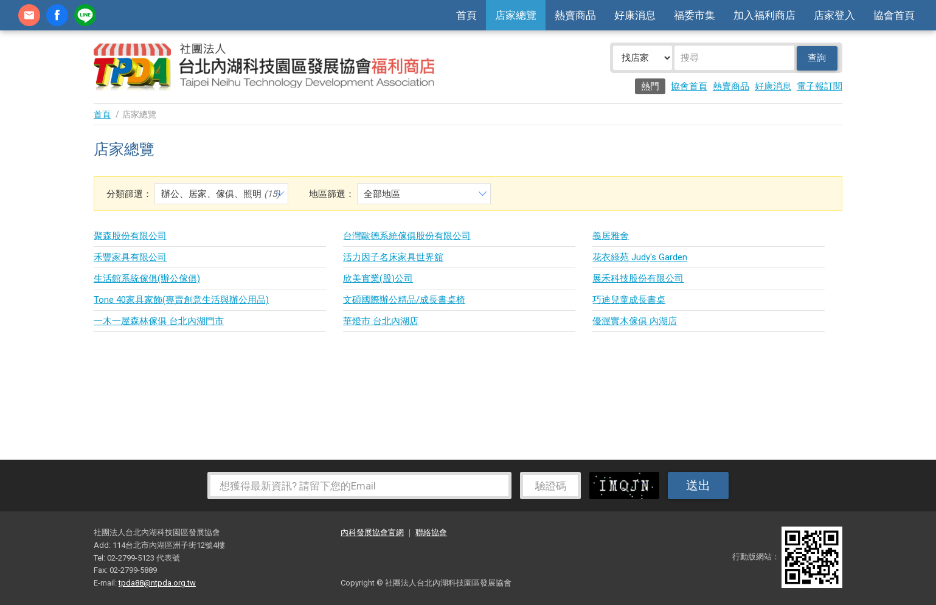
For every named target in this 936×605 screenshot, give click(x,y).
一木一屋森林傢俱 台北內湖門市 (159, 321)
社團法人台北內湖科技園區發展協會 (264, 67)
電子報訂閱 (819, 86)
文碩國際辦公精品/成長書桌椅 (404, 299)
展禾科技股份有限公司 (638, 278)
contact (29, 15)
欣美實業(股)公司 (378, 278)
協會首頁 (894, 15)
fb (57, 15)
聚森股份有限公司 (130, 235)
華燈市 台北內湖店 (380, 321)
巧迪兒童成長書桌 (628, 299)
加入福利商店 (764, 15)
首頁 (466, 15)
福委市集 (694, 15)
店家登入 (834, 15)
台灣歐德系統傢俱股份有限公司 (407, 235)
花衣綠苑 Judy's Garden (639, 257)
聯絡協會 (431, 532)
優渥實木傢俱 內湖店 (634, 321)
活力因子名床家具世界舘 (393, 257)
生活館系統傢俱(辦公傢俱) (147, 278)
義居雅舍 (610, 235)
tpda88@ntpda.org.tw (157, 582)
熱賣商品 (575, 15)
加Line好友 (85, 15)
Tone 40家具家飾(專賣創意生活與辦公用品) (181, 299)
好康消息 (635, 15)
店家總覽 (515, 15)
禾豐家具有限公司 (130, 257)
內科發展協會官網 (372, 532)
